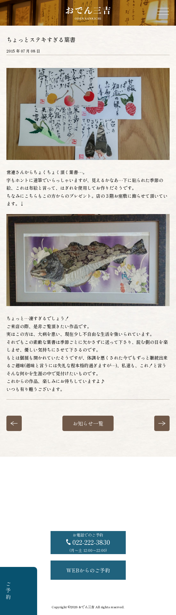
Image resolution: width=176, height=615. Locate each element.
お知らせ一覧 (88, 423)
